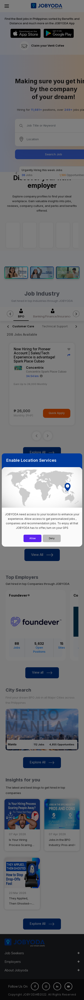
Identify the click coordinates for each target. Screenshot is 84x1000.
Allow (32, 538)
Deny (52, 538)
